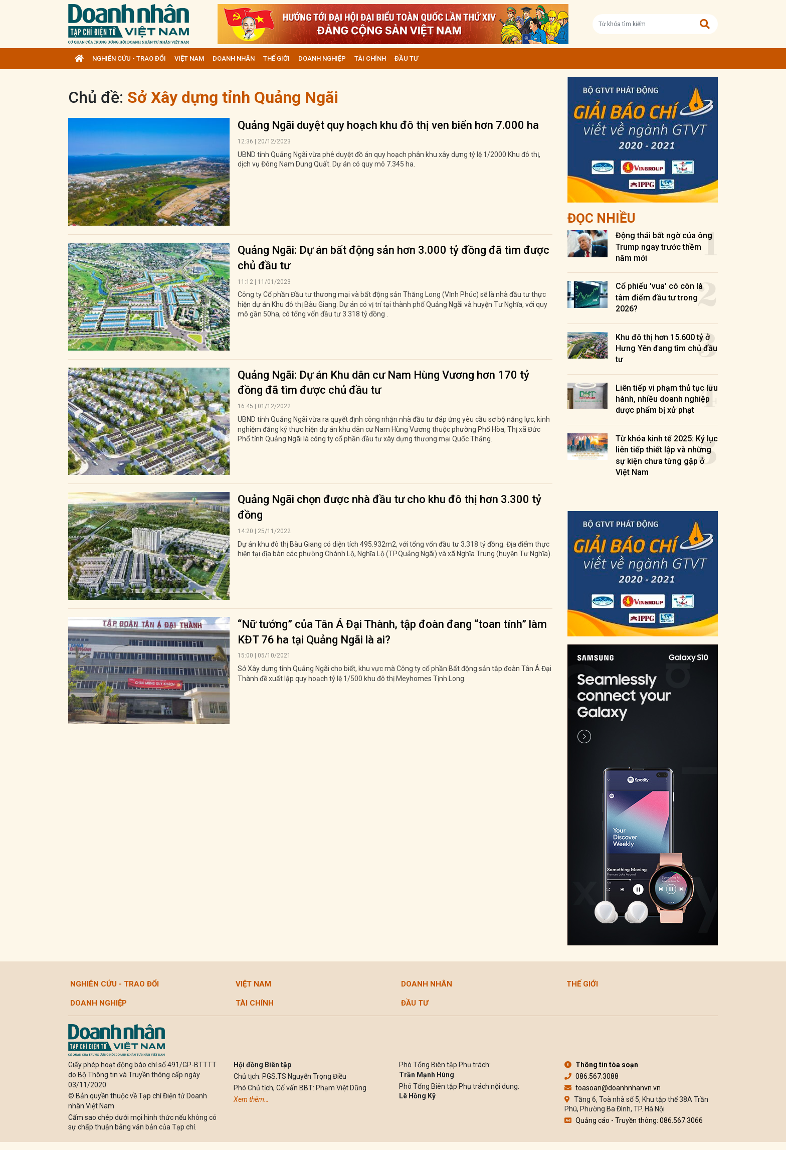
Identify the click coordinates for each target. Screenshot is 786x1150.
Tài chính (370, 58)
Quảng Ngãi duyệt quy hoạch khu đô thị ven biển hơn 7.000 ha (388, 125)
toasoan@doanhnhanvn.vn (612, 1088)
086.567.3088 (591, 1076)
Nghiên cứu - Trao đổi (129, 58)
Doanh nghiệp (322, 58)
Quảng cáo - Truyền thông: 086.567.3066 (633, 1120)
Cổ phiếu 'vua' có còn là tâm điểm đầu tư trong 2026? (659, 297)
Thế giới (276, 58)
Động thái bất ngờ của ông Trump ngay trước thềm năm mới (664, 247)
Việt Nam (189, 58)
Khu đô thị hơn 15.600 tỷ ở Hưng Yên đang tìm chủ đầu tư (666, 349)
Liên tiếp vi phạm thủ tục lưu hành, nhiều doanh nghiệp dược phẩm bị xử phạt (667, 399)
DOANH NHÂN (234, 58)
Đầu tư (406, 58)
